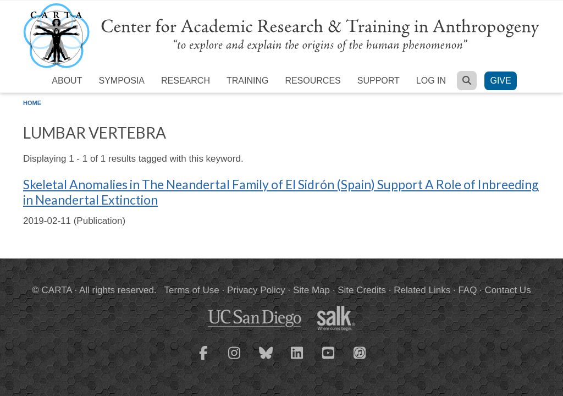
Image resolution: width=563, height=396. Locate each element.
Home (32, 103)
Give (500, 80)
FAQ (467, 290)
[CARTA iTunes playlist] (360, 352)
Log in (431, 80)
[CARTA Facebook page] (203, 359)
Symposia (121, 80)
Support (378, 80)
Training (247, 80)
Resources (312, 80)
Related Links (422, 290)
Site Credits (362, 290)
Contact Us (508, 290)
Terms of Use (191, 290)
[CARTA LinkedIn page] (297, 359)
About (67, 80)
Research (185, 80)
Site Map (311, 290)
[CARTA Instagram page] (235, 359)
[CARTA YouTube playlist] (329, 359)
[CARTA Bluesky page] (266, 359)
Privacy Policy (256, 290)
